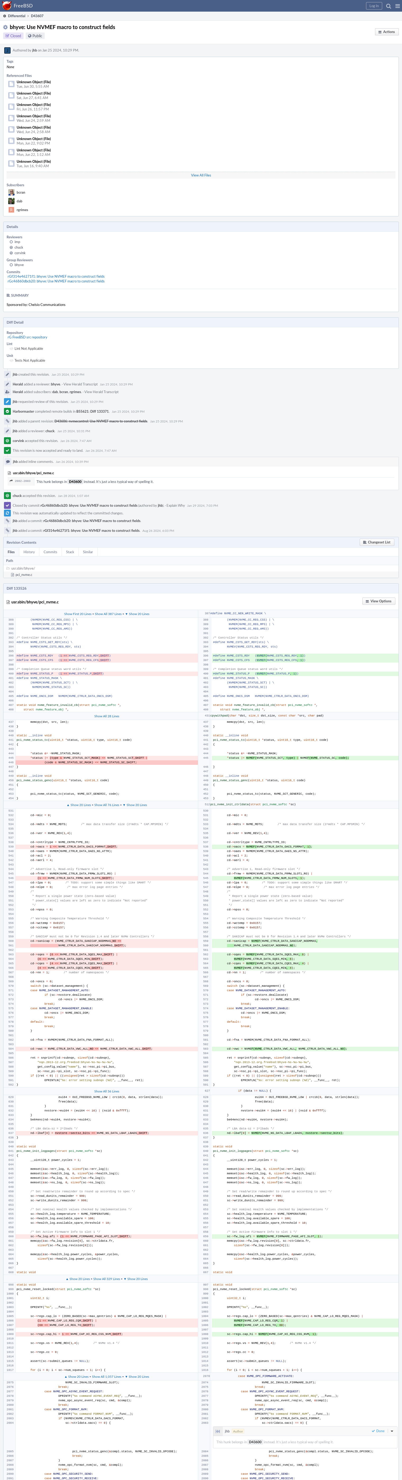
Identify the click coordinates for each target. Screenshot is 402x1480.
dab (19, 201)
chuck (19, 247)
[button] (397, 6)
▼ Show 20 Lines (137, 614)
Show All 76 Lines (106, 805)
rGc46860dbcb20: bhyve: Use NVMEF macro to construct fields (56, 281)
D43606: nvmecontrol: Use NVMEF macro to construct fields (100, 421)
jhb (34, 50)
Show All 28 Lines (106, 716)
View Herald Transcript (80, 384)
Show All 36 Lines (106, 1091)
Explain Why (176, 505)
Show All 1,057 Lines (106, 1376)
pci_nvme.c (24, 574)
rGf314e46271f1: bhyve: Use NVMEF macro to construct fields (56, 276)
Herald (18, 384)
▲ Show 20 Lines (79, 805)
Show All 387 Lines (108, 614)
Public (37, 35)
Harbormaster (23, 411)
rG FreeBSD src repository (27, 337)
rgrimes (22, 210)
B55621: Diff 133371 (92, 411)
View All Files (201, 175)
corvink (20, 252)
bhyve (19, 264)
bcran (21, 192)
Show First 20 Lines (77, 614)
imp (17, 241)
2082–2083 (20, 481)
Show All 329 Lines (106, 1279)
